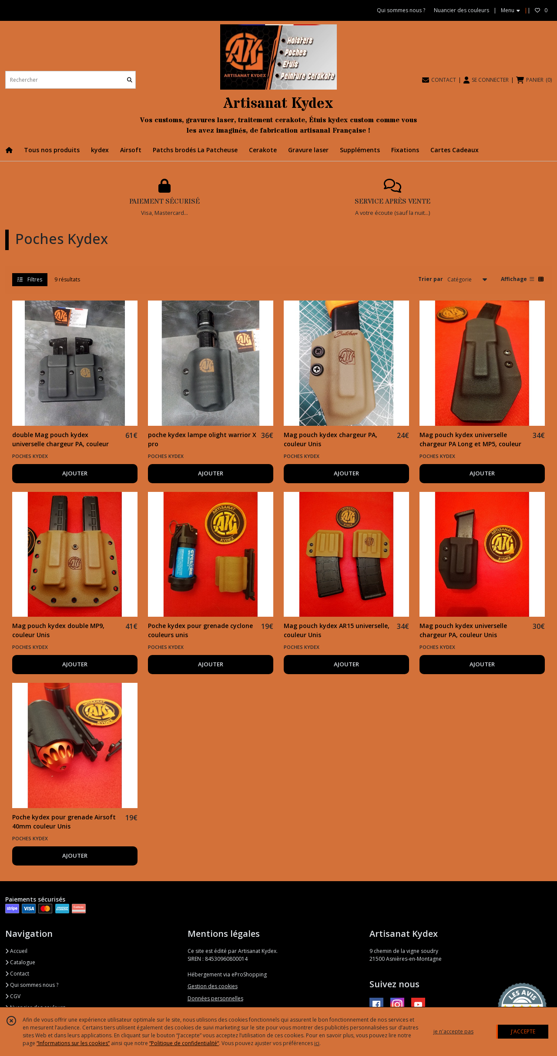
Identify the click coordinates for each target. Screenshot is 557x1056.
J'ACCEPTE (523, 1031)
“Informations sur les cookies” (73, 1043)
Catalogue (20, 962)
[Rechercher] (129, 79)
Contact (17, 973)
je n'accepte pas (453, 1031)
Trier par (430, 279)
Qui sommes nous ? (31, 985)
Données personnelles (215, 998)
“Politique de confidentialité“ (184, 1043)
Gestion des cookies (213, 986)
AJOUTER (74, 473)
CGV (12, 996)
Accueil (16, 951)
